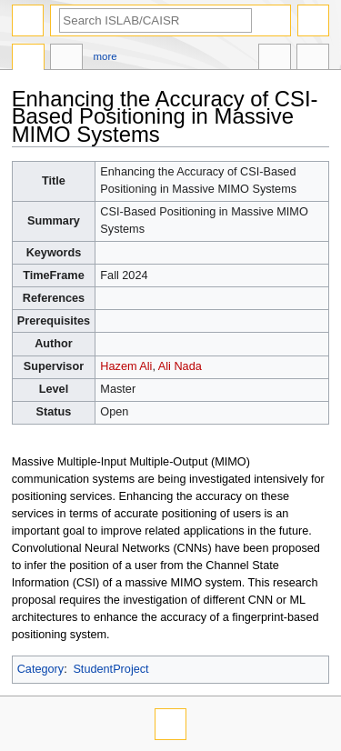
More (105, 56)
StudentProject (110, 669)
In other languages (274, 59)
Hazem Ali (126, 366)
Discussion (66, 59)
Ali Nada (180, 366)
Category (40, 669)
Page (28, 59)
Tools (312, 59)
